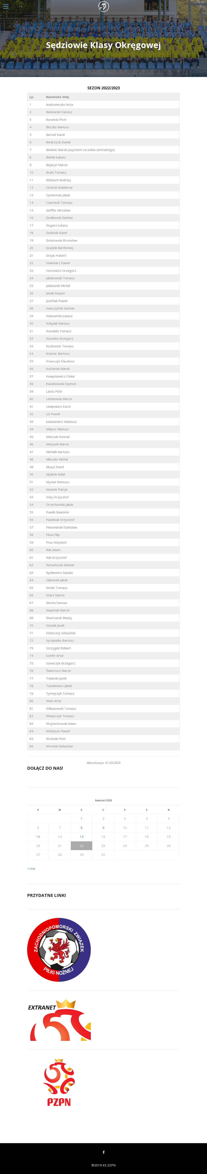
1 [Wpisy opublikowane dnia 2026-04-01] (82, 818)
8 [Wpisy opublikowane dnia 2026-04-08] (82, 827)
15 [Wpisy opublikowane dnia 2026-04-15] (82, 836)
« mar (31, 868)
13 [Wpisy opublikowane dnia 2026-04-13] (38, 836)
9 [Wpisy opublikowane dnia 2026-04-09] (103, 827)
